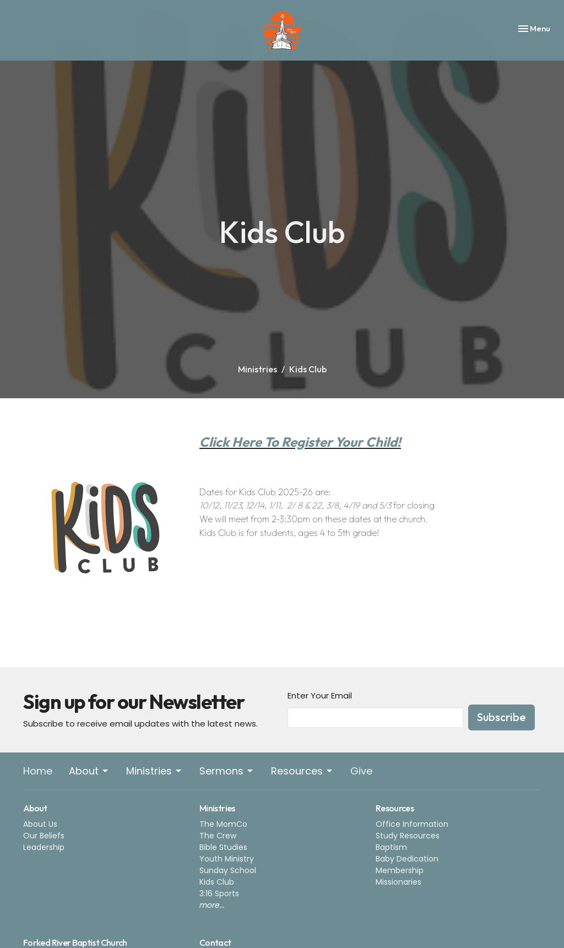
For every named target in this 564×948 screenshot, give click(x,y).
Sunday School (227, 870)
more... (212, 905)
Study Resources (408, 835)
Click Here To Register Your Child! (300, 442)
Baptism (391, 847)
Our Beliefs (43, 835)
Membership (400, 870)
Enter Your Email (320, 695)
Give (361, 771)
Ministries (257, 369)
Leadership (43, 847)
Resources (302, 771)
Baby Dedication (407, 858)
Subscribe (501, 717)
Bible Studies (223, 847)
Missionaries (398, 881)
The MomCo (223, 824)
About (89, 771)
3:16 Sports (219, 893)
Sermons (226, 771)
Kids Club (216, 881)
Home (37, 771)
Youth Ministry (226, 858)
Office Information (412, 824)
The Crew (217, 835)
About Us (40, 824)
